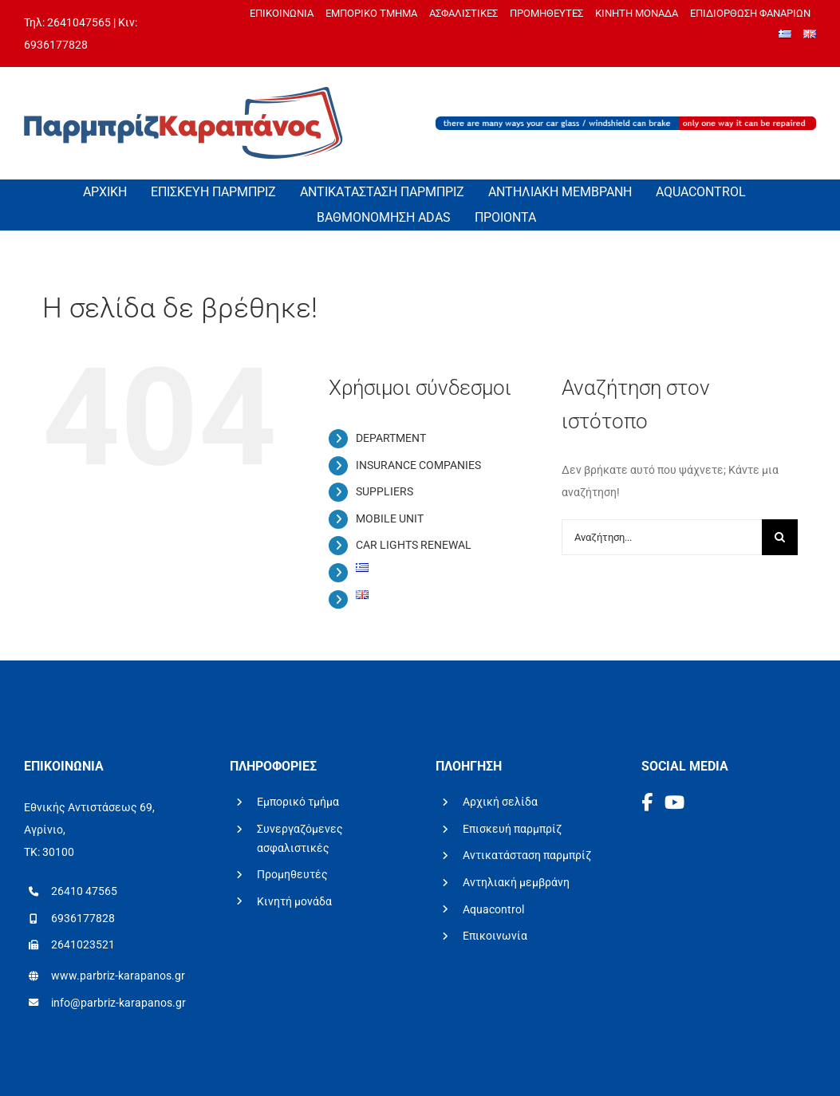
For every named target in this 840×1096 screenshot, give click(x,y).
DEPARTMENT (391, 438)
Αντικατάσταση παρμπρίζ (527, 855)
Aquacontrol (493, 909)
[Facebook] (649, 802)
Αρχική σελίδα (500, 801)
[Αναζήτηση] (780, 537)
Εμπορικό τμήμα (298, 801)
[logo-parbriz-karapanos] (183, 92)
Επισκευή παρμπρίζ (512, 828)
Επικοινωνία (495, 935)
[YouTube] (674, 802)
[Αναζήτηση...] (662, 537)
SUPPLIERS (384, 491)
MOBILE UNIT (390, 518)
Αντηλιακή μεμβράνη (516, 882)
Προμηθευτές (292, 874)
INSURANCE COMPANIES (418, 465)
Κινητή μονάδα (294, 901)
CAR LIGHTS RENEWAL (413, 544)
